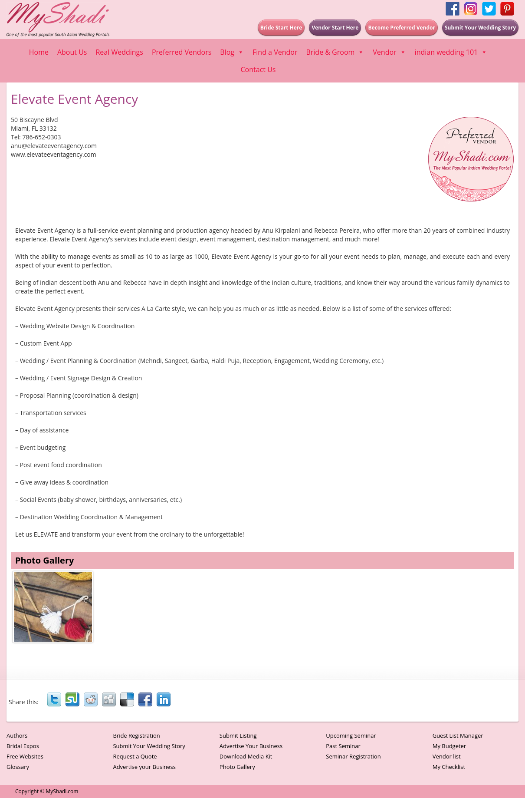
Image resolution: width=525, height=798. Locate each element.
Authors (17, 735)
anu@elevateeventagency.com (54, 146)
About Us (72, 52)
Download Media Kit (246, 756)
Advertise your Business (144, 767)
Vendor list (447, 756)
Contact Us (258, 69)
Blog (232, 52)
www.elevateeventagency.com (53, 154)
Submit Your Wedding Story (149, 746)
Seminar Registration (353, 756)
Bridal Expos (23, 746)
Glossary (18, 767)
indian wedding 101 (451, 52)
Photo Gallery (237, 767)
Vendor (389, 52)
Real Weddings (119, 52)
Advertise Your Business (251, 746)
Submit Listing (238, 735)
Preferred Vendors (181, 52)
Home (39, 52)
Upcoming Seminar (351, 735)
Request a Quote (135, 756)
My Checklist (449, 767)
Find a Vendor (275, 52)
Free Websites (25, 756)
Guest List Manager (458, 735)
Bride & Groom (335, 52)
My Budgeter (449, 746)
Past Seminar (343, 746)
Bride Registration (136, 735)
